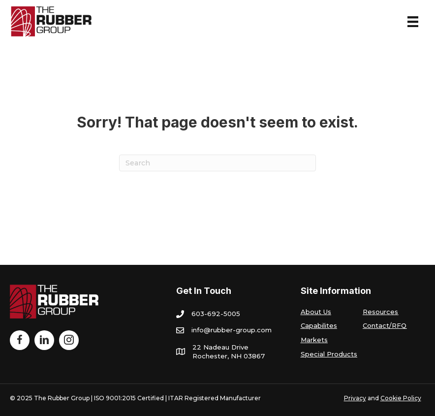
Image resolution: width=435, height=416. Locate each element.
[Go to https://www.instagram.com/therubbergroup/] (69, 340)
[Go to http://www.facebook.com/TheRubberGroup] (20, 340)
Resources (380, 312)
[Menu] (413, 21)
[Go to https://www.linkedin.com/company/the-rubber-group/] (44, 340)
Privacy (355, 398)
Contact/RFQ (384, 325)
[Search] (217, 163)
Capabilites (319, 325)
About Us (316, 312)
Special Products (329, 354)
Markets (314, 340)
